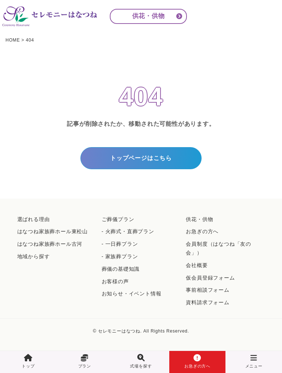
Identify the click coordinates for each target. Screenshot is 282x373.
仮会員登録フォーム (210, 278)
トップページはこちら (141, 158)
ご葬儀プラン (118, 219)
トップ (28, 361)
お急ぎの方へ (202, 231)
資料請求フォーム (207, 302)
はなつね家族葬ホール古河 (50, 244)
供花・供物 (148, 16)
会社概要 (196, 265)
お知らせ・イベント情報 (132, 293)
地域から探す (33, 256)
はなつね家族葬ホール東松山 (52, 231)
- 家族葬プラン (120, 256)
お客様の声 (115, 281)
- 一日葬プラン (120, 244)
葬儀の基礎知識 (121, 269)
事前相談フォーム (207, 290)
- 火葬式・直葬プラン (128, 231)
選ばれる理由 (33, 219)
